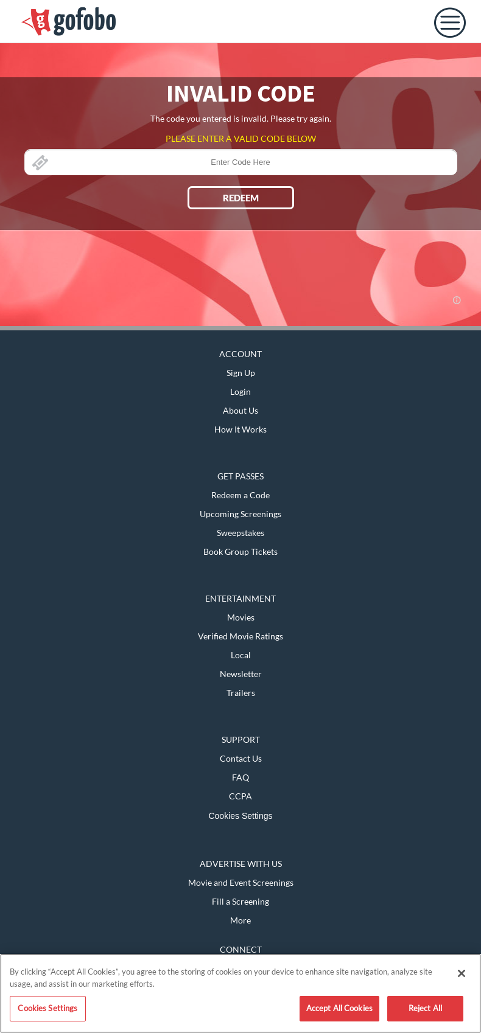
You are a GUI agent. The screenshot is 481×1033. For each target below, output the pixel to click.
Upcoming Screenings (240, 514)
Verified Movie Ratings (240, 636)
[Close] (461, 973)
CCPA (240, 796)
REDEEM (241, 197)
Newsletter (241, 674)
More (240, 920)
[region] (240, 993)
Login (240, 391)
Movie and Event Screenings (240, 882)
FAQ (240, 777)
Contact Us (241, 758)
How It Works (240, 429)
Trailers (240, 692)
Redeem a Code (240, 495)
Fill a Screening (240, 901)
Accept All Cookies (339, 1008)
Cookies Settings (240, 816)
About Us (240, 410)
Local (241, 655)
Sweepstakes (240, 532)
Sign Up (240, 372)
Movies (241, 617)
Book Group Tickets (240, 551)
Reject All (425, 1008)
